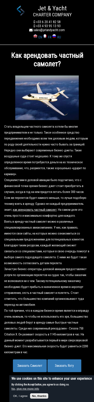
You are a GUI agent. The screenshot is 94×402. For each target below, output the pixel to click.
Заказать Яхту (64, 366)
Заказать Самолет (29, 366)
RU (56, 37)
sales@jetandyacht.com (47, 30)
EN (37, 37)
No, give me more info (25, 388)
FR (47, 37)
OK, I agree (20, 396)
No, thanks (39, 396)
